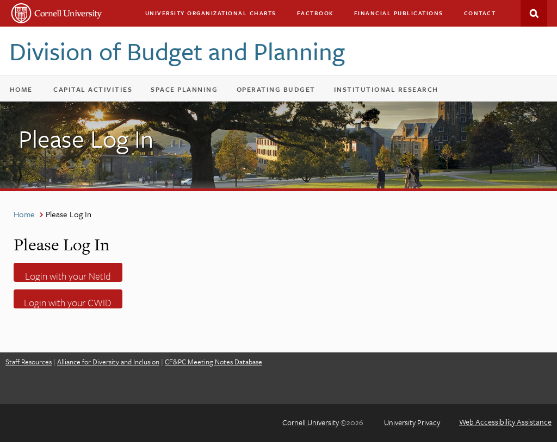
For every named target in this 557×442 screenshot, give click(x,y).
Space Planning (189, 91)
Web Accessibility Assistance (505, 421)
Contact (480, 13)
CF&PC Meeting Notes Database (213, 361)
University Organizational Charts (210, 13)
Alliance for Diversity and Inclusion (108, 361)
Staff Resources (28, 361)
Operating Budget (281, 91)
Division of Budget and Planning (177, 50)
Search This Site (534, 13)
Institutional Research (386, 89)
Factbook (315, 13)
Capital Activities (97, 91)
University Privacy (412, 422)
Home (21, 89)
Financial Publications (398, 13)
